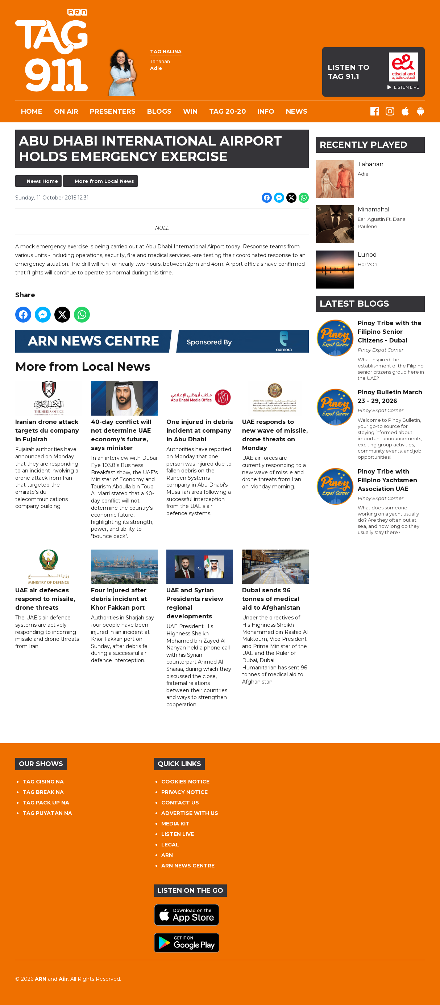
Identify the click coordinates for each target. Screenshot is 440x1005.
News (296, 111)
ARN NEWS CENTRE (188, 865)
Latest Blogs (354, 303)
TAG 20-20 (227, 111)
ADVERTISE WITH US (189, 813)
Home (31, 111)
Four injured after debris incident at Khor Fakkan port (124, 580)
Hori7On (367, 264)
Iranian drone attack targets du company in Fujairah (48, 412)
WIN (190, 111)
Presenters (113, 111)
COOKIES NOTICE (185, 781)
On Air (66, 111)
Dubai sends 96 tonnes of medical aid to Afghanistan (275, 580)
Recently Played (363, 144)
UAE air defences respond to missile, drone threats (48, 580)
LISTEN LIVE (177, 834)
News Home (42, 181)
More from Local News (104, 181)
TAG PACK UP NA (45, 802)
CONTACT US (180, 802)
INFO (266, 111)
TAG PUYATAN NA (47, 813)
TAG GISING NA (43, 781)
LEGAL (170, 844)
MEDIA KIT (175, 823)
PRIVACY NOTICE (184, 792)
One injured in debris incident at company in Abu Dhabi (199, 412)
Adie (363, 174)
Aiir (63, 979)
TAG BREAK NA (43, 792)
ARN (167, 855)
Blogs (159, 111)
